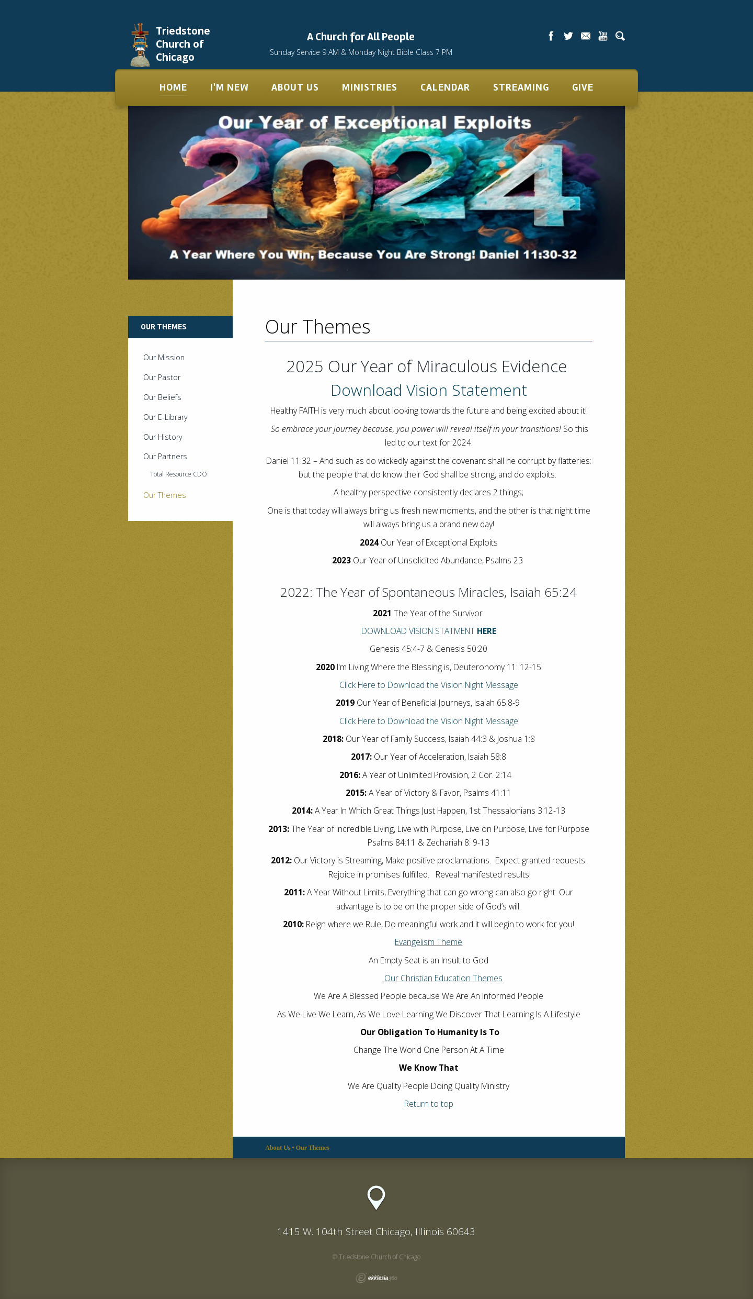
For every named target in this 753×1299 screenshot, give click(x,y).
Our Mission (164, 357)
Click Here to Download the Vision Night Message (428, 721)
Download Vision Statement (428, 390)
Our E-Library (165, 417)
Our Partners (165, 456)
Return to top (428, 1103)
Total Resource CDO (178, 474)
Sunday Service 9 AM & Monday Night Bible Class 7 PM (361, 52)
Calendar (445, 87)
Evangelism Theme (428, 942)
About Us (295, 87)
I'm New (229, 87)
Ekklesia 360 (376, 1278)
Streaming (521, 87)
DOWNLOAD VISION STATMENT (428, 631)
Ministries (369, 87)
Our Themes (164, 495)
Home (173, 87)
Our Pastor (161, 377)
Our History (162, 437)
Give (583, 87)
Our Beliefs (162, 397)
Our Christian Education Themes (443, 978)
